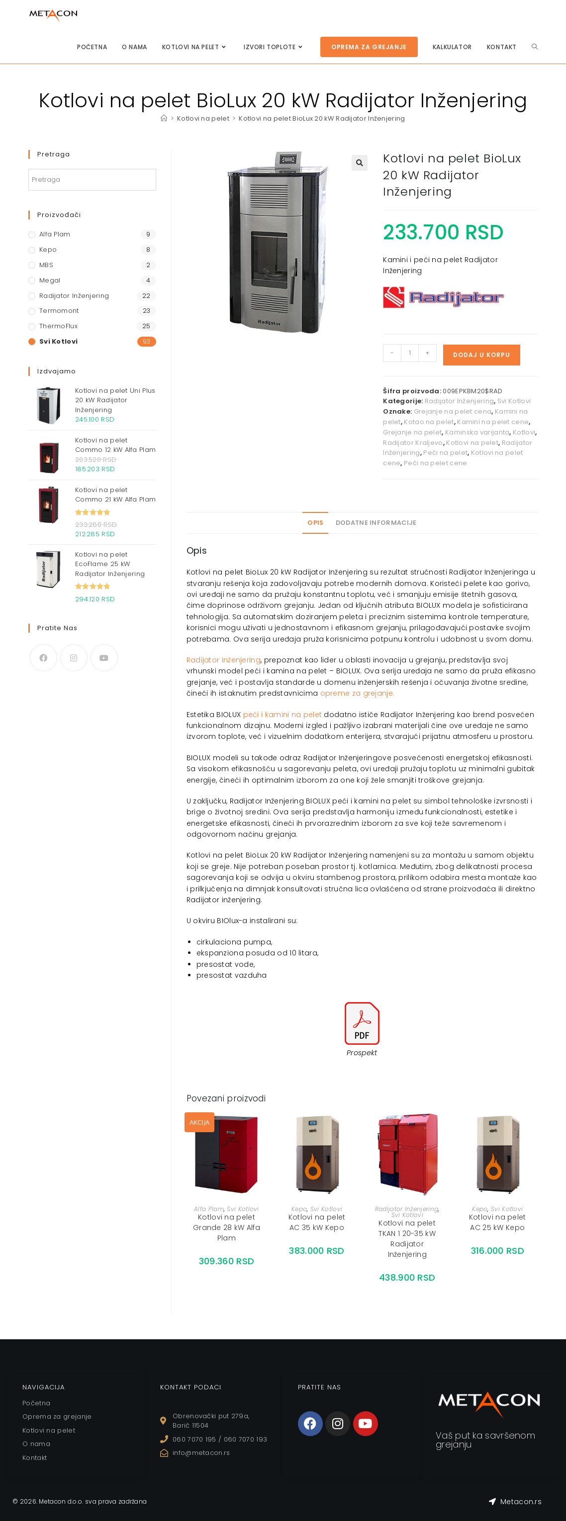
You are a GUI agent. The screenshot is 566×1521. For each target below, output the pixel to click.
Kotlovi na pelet (472, 442)
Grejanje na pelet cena (453, 411)
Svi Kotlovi (514, 401)
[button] (360, 163)
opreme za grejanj (354, 693)
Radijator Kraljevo (413, 442)
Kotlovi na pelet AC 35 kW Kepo (317, 1222)
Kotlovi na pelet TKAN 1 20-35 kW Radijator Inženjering (407, 1238)
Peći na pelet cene (435, 463)
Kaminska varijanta (477, 432)
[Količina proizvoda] (410, 353)
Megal (50, 280)
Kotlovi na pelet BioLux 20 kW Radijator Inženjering (322, 118)
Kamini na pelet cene (493, 422)
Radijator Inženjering (459, 401)
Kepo (299, 1209)
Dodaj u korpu (481, 355)
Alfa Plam (209, 1209)
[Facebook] (43, 657)
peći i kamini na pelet (282, 715)
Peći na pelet (445, 452)
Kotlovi (524, 432)
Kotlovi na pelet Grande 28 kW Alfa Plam (226, 1227)
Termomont (59, 310)
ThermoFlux (58, 326)
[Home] (164, 118)
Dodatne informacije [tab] (376, 522)
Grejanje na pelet (412, 432)
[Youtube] (104, 657)
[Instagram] (74, 657)
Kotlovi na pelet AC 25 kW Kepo (497, 1222)
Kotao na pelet (429, 422)
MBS (46, 265)
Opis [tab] (315, 522)
